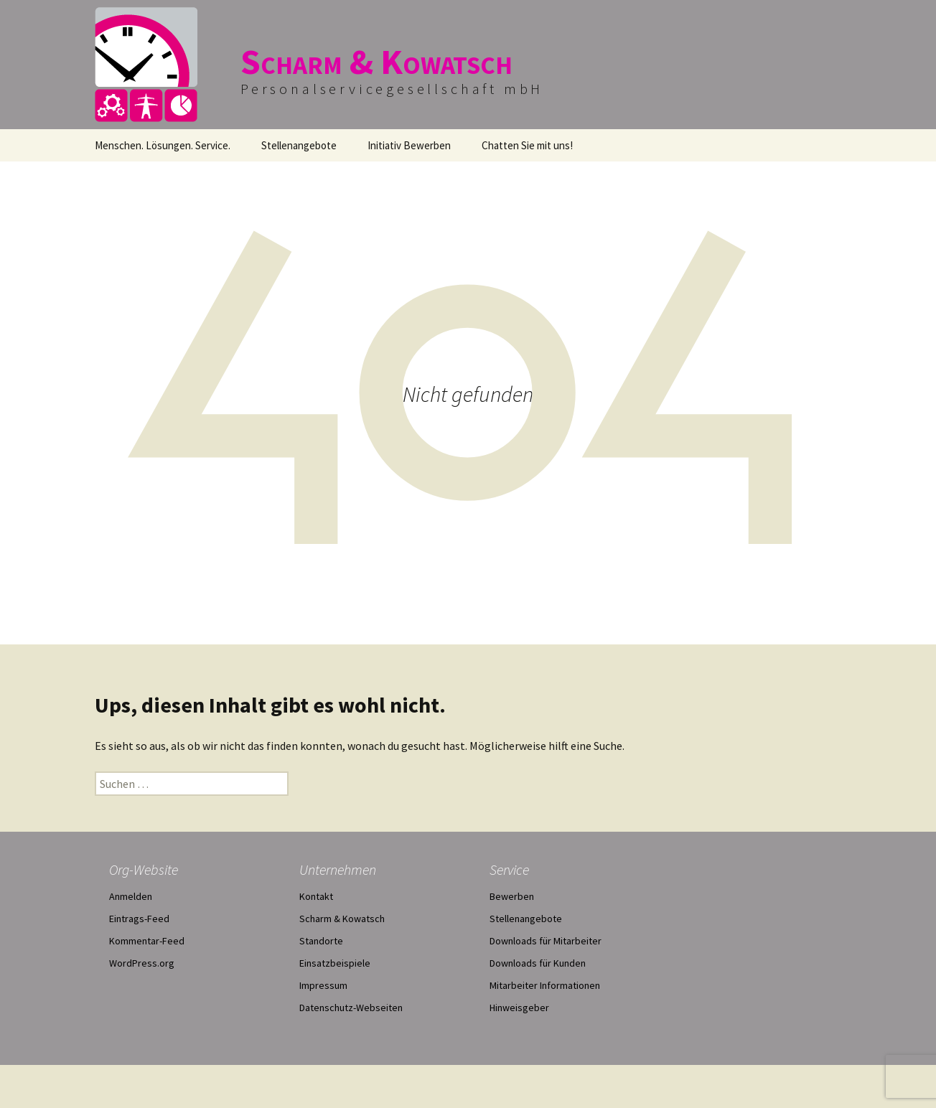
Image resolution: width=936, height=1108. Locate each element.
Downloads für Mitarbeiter (546, 940)
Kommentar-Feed (146, 940)
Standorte (321, 940)
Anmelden (130, 896)
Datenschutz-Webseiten (351, 1007)
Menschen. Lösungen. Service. (162, 145)
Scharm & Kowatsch (342, 918)
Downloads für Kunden (538, 963)
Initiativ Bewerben (409, 145)
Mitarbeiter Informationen (545, 985)
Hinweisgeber (519, 1007)
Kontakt (316, 896)
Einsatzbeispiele (334, 963)
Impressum (323, 985)
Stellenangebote (299, 145)
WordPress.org (141, 963)
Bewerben (512, 896)
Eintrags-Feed (139, 918)
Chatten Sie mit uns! (527, 145)
